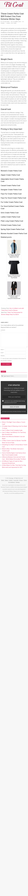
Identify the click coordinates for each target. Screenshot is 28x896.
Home (2, 480)
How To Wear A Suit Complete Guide (12, 430)
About (6, 480)
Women (2, 23)
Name (2, 349)
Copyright (16, 480)
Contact (11, 480)
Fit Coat (11, 478)
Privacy (21, 480)
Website (2, 355)
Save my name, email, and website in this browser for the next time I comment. (13, 359)
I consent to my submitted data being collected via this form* (13, 401)
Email (2, 352)
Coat (12, 23)
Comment (3, 330)
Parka (15, 23)
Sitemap (18, 482)
